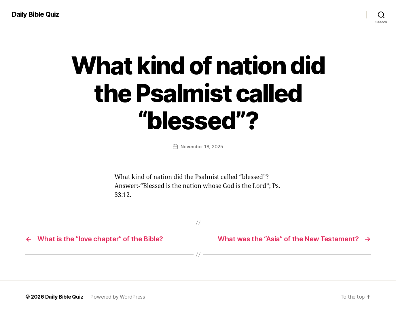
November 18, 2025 (202, 146)
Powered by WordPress (117, 297)
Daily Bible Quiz (35, 14)
